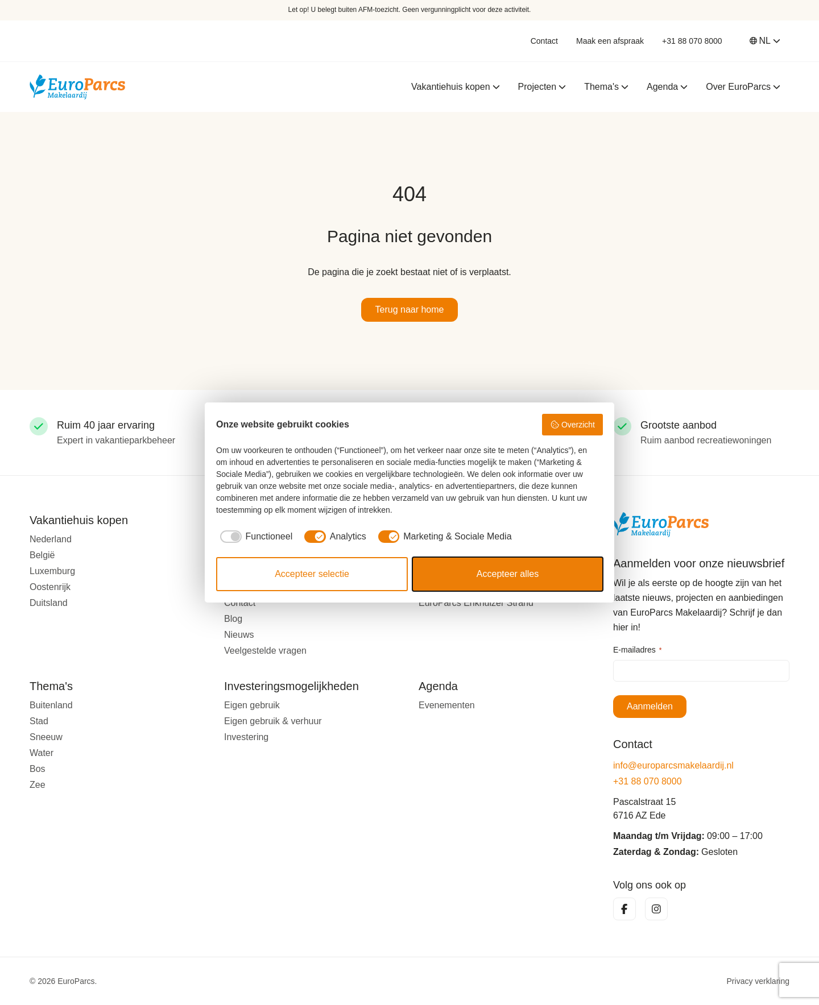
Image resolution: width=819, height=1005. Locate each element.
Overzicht (572, 425)
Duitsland (49, 603)
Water (41, 753)
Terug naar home (409, 309)
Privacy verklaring (758, 981)
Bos (38, 769)
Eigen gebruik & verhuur (273, 721)
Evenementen (447, 705)
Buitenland (51, 705)
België (42, 555)
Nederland (51, 539)
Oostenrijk (50, 587)
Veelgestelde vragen (265, 650)
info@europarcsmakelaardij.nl (673, 765)
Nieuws (239, 634)
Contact (544, 40)
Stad (39, 721)
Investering (246, 737)
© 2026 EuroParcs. (63, 981)
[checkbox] (254, 536)
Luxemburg (52, 571)
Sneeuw (46, 737)
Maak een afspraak (610, 40)
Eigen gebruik (252, 705)
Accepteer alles (508, 574)
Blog (233, 619)
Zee (38, 785)
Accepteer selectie (312, 574)
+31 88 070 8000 (692, 40)
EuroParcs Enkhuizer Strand (476, 603)
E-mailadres (637, 650)
